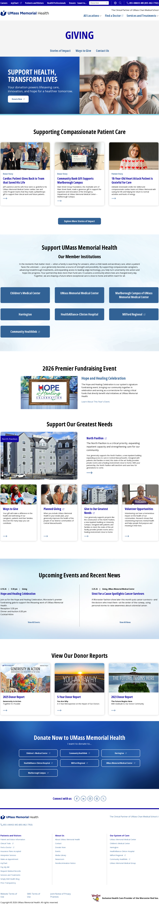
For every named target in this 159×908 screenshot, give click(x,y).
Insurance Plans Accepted (10, 851)
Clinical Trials (5, 843)
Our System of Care (119, 835)
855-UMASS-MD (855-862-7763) (144, 2)
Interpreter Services (8, 855)
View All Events (34, 622)
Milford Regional (116, 855)
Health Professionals (56, 2)
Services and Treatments (141, 16)
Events (57, 851)
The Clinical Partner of (133, 816)
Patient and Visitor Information (12, 839)
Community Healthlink (118, 859)
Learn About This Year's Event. (95, 401)
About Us (59, 835)
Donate (72, 2)
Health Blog (9, 879)
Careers (3, 2)
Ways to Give (83, 51)
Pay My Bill (4, 867)
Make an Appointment (9, 859)
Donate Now (17, 99)
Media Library (60, 855)
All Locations (91, 16)
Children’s (25, 293)
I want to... (82, 2)
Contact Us (102, 51)
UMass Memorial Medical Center (123, 839)
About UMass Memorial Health (67, 839)
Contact (58, 843)
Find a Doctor (113, 16)
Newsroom (59, 859)
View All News (125, 622)
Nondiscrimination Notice (65, 863)
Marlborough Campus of (133, 295)
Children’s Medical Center (120, 843)
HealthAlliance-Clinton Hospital (122, 851)
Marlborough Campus (37, 773)
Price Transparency (8, 883)
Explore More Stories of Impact (79, 221)
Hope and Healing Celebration (103, 378)
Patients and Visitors (34, 2)
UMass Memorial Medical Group (123, 863)
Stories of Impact (60, 51)
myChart (15, 2)
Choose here (99, 3)
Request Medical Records (10, 871)
